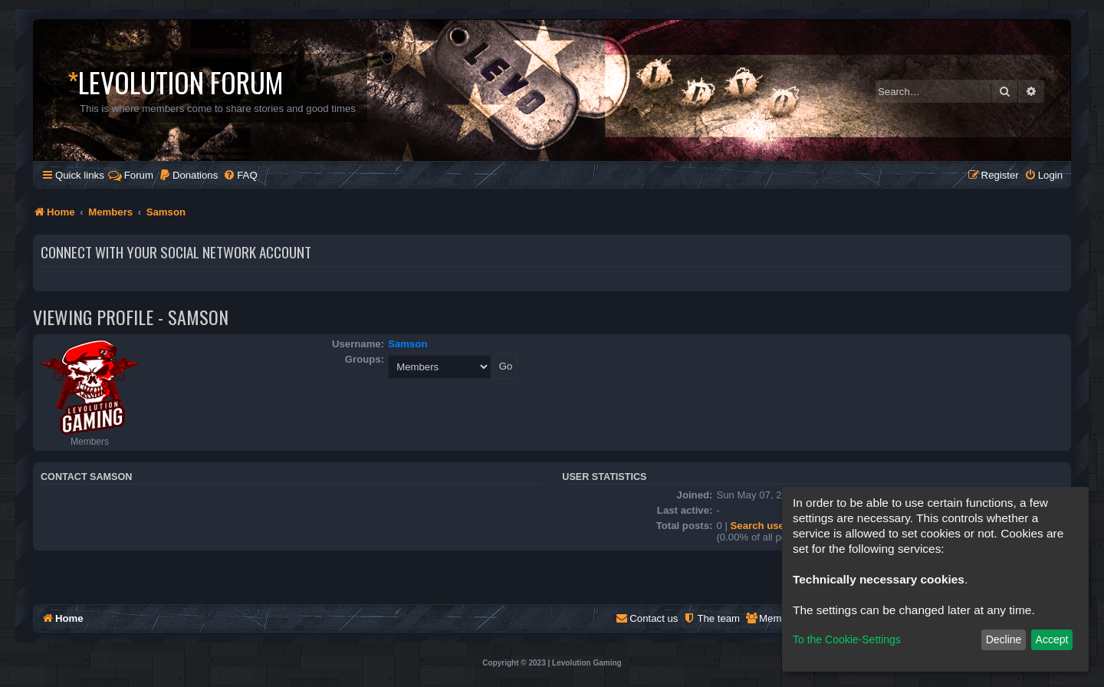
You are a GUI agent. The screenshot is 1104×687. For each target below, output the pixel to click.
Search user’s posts (778, 525)
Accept (1052, 639)
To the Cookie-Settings (847, 639)
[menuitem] (188, 175)
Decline (1004, 639)
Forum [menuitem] (130, 175)
